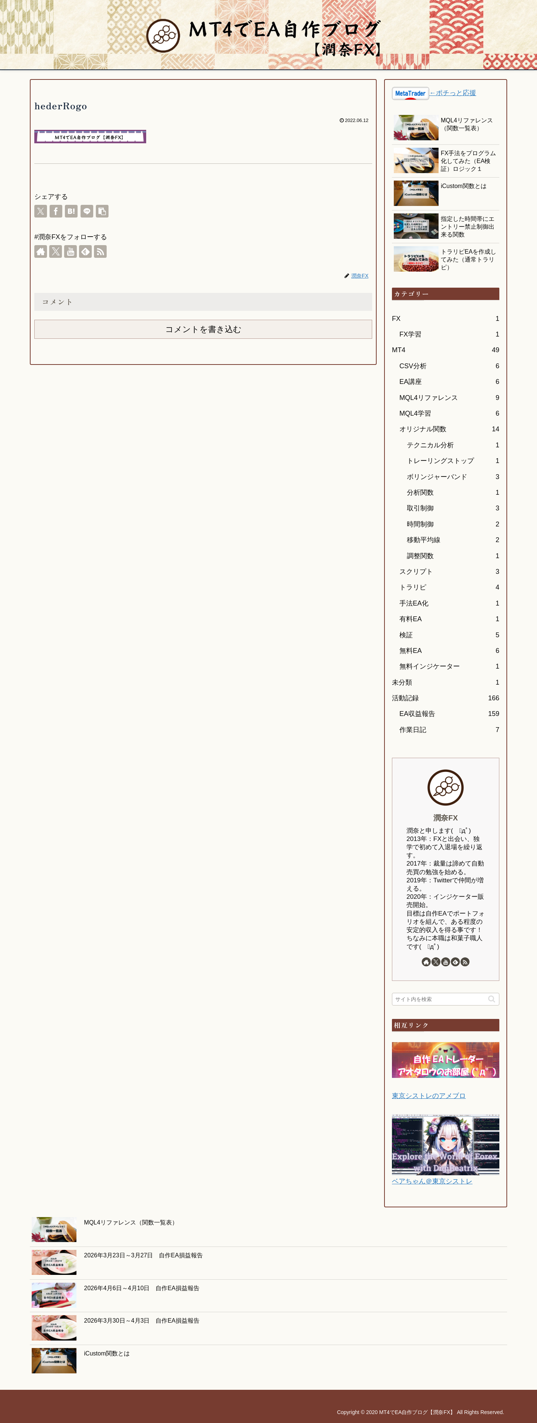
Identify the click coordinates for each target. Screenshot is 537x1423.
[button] (102, 211)
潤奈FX (445, 818)
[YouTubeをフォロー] (70, 251)
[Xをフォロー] (55, 251)
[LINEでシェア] (87, 211)
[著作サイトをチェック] (40, 251)
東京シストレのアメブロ (429, 1096)
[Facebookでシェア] (56, 211)
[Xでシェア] (40, 211)
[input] (445, 999)
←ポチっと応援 (452, 93)
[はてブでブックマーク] (71, 211)
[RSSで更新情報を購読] (100, 251)
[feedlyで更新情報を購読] (85, 251)
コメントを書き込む (203, 329)
